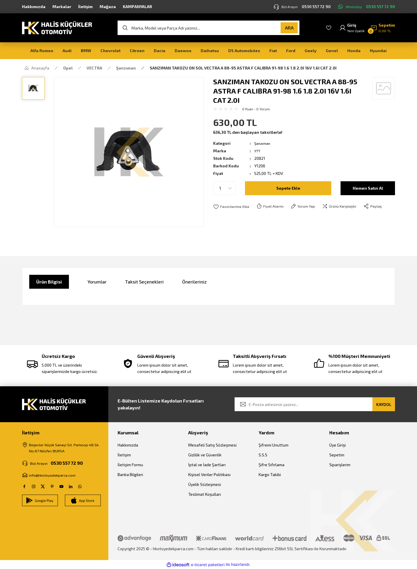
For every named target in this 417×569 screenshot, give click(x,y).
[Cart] (382, 28)
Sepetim (336, 454)
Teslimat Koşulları (204, 494)
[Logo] (57, 27)
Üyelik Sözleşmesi (204, 484)
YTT (258, 150)
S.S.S (263, 454)
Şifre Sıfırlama (271, 464)
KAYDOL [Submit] (383, 404)
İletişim (124, 454)
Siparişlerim (339, 464)
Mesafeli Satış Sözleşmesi (212, 444)
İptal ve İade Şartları (207, 464)
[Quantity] (224, 188)
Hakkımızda (128, 444)
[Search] (208, 28)
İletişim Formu (130, 464)
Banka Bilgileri (130, 474)
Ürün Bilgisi (49, 281)
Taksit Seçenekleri (144, 281)
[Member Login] (352, 28)
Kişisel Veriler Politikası (209, 474)
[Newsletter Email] (315, 404)
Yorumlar (97, 281)
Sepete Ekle (288, 188)
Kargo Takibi (270, 474)
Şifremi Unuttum (273, 444)
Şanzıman (263, 143)
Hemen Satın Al (368, 188)
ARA (289, 27)
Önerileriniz (194, 281)
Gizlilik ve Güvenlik (205, 454)
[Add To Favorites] (232, 206)
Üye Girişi (337, 444)
